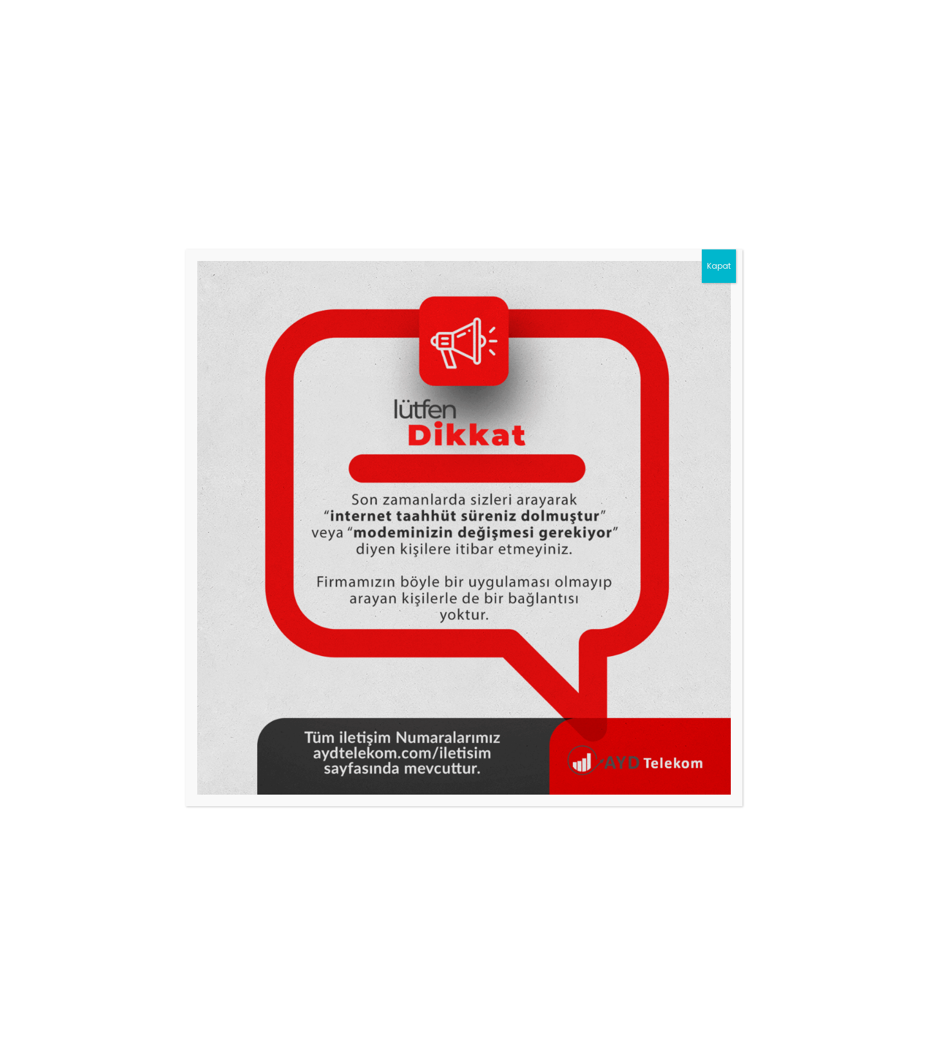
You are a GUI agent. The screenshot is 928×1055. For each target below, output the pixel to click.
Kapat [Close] (719, 265)
